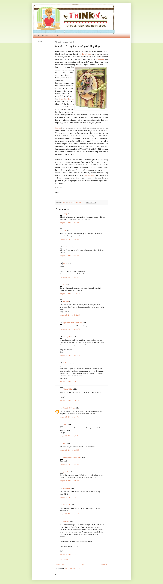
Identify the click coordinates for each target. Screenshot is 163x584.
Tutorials (55, 35)
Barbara (66, 521)
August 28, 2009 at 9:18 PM (69, 554)
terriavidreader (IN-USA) (72, 458)
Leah (64, 230)
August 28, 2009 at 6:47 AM (69, 464)
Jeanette (66, 301)
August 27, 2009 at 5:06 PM (69, 400)
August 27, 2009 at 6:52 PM (69, 417)
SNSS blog (100, 59)
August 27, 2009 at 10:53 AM (70, 315)
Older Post (103, 564)
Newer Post (60, 564)
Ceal (65, 443)
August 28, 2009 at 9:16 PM (69, 497)
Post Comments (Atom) (73, 568)
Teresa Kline (67, 389)
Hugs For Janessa (66, 99)
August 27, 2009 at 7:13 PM (69, 450)
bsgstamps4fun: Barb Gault (73, 323)
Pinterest (45, 35)
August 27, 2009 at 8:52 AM (69, 239)
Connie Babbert (69, 408)
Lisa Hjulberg (68, 337)
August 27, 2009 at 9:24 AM (69, 256)
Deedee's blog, (89, 175)
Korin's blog (86, 54)
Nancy (65, 263)
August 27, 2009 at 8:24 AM (69, 223)
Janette (66, 472)
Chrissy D (66, 488)
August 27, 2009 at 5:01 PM (69, 381)
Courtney (66, 247)
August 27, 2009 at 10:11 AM (70, 294)
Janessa (58, 128)
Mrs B (65, 424)
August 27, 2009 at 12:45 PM (70, 355)
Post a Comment (63, 559)
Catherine (66, 363)
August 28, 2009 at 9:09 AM (69, 481)
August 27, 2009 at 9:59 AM (69, 277)
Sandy (65, 214)
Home (36, 35)
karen (65, 285)
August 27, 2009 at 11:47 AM (70, 329)
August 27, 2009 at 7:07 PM (69, 436)
